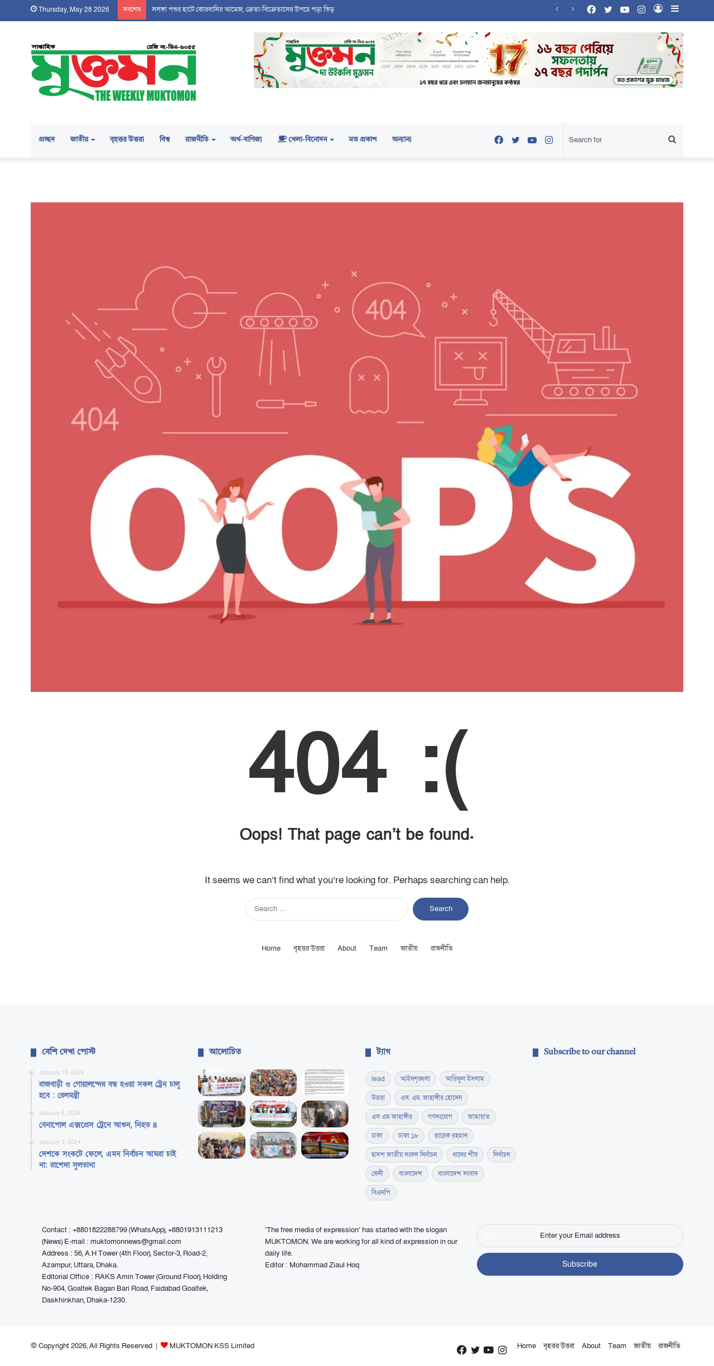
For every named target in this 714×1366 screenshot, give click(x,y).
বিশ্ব (165, 139)
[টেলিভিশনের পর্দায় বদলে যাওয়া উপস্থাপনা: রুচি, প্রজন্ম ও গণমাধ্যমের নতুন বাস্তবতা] (325, 1145)
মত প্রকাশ (363, 139)
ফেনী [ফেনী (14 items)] (377, 1173)
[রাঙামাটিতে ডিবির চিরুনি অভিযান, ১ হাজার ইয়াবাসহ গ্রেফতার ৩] (221, 1114)
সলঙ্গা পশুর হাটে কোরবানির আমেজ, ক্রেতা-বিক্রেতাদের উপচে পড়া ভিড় (243, 9)
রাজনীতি (197, 139)
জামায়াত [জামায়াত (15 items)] (479, 1116)
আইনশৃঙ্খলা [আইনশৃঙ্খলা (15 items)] (415, 1078)
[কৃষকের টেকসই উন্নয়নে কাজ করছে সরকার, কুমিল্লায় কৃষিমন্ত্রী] (273, 1114)
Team (378, 948)
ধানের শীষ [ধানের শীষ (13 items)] (464, 1154)
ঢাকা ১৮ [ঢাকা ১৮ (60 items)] (408, 1135)
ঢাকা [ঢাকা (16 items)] (377, 1135)
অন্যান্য (402, 139)
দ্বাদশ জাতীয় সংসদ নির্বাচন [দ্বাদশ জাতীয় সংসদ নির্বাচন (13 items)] (404, 1154)
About (346, 948)
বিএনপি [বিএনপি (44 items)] (381, 1192)
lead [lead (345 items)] (378, 1078)
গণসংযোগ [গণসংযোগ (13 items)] (440, 1116)
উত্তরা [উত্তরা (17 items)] (378, 1097)
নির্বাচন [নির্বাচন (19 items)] (501, 1154)
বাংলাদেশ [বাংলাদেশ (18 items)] (410, 1173)
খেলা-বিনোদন (302, 139)
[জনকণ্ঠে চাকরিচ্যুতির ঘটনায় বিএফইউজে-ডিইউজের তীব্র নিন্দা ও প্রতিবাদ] (325, 1082)
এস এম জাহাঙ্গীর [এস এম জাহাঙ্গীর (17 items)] (392, 1116)
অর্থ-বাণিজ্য (246, 139)
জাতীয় (79, 139)
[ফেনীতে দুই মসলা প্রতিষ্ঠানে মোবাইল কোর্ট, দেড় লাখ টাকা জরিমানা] (325, 1114)
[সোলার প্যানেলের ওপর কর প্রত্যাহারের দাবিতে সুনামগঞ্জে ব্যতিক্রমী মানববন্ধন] (221, 1082)
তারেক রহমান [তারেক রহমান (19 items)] (450, 1135)
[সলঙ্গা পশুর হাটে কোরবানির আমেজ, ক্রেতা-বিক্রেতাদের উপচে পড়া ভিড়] (273, 1082)
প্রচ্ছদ (46, 139)
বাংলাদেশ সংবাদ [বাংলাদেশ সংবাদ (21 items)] (458, 1173)
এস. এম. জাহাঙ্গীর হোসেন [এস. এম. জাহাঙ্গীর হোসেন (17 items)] (431, 1097)
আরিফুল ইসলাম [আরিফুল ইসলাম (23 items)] (465, 1078)
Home (271, 948)
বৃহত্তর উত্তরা (127, 139)
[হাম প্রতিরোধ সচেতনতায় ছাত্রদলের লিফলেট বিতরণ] (221, 1145)
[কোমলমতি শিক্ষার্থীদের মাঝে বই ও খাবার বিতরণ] (273, 1145)
